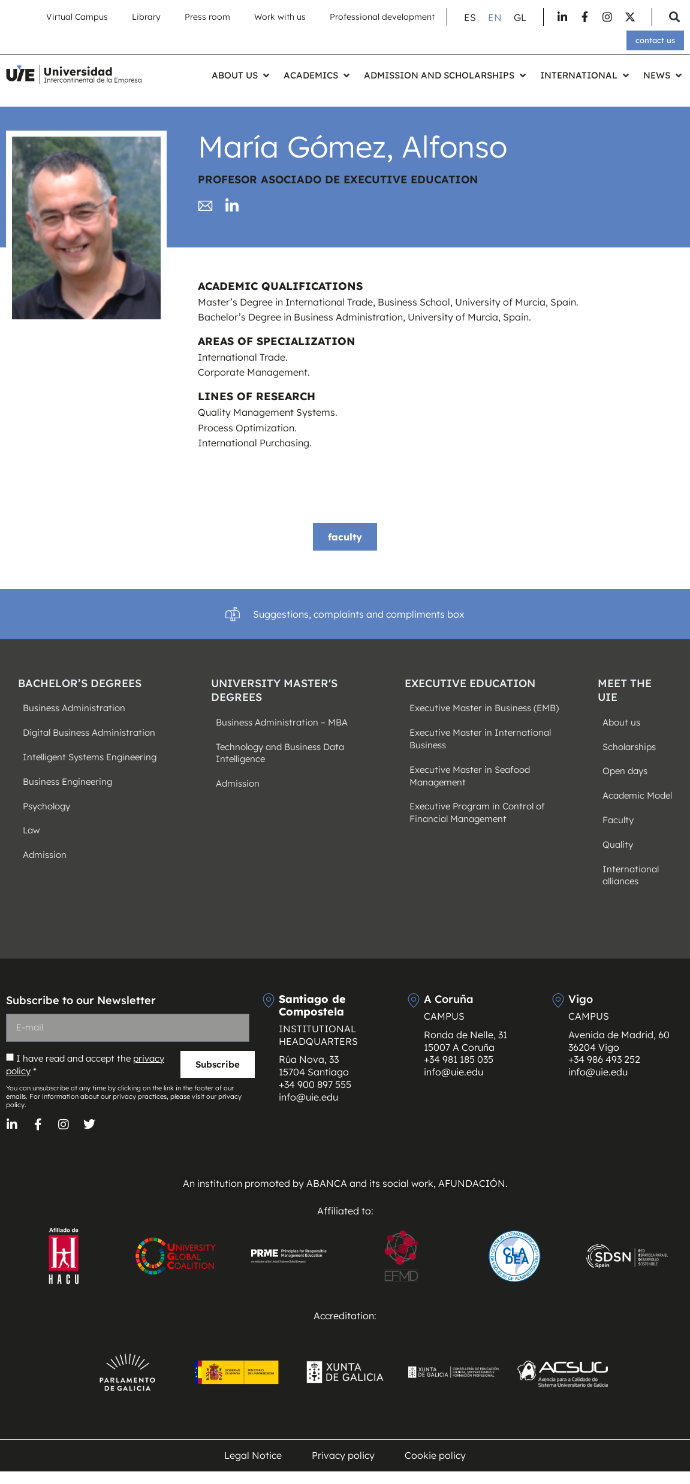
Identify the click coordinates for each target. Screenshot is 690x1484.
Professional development (382, 16)
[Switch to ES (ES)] (470, 17)
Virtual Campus (77, 16)
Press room (207, 16)
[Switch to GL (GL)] (520, 17)
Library (146, 16)
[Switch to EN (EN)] (495, 17)
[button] (674, 17)
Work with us (280, 16)
